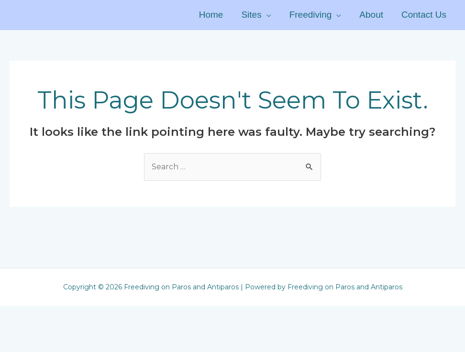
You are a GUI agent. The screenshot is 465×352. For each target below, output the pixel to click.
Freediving (310, 15)
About (371, 15)
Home (211, 15)
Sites (251, 15)
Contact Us (423, 15)
